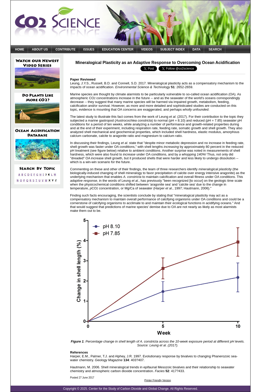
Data (196, 49)
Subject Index (172, 49)
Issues (88, 49)
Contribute (66, 49)
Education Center (117, 49)
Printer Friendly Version (158, 380)
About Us (40, 49)
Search (214, 49)
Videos (146, 49)
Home (19, 49)
